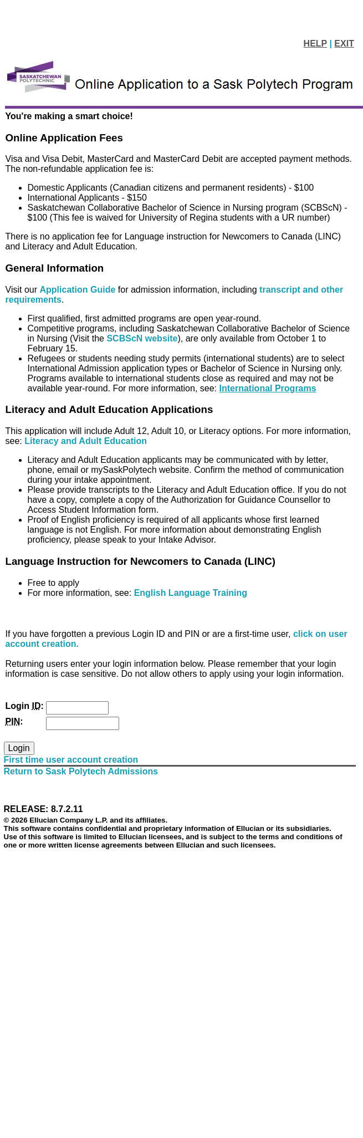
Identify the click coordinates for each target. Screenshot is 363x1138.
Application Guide (79, 289)
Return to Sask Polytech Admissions (81, 771)
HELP (315, 43)
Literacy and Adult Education (85, 441)
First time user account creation (71, 759)
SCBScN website (141, 338)
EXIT (344, 43)
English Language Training (190, 593)
